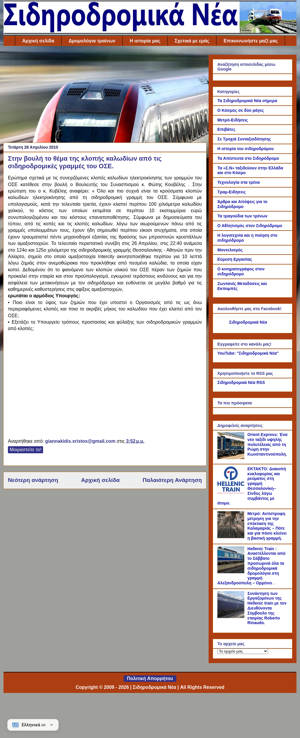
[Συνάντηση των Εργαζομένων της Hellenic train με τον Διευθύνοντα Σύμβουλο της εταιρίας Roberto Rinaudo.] (231, 616)
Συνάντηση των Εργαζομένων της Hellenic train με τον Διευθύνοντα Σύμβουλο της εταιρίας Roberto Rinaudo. (267, 608)
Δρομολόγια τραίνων (92, 40)
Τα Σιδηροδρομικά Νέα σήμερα (247, 100)
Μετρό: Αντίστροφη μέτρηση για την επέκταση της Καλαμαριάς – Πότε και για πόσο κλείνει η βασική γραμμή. (267, 525)
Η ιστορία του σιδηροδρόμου (245, 148)
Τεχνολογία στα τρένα (238, 182)
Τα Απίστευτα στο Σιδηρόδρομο (248, 158)
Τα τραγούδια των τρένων (242, 216)
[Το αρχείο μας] (242, 651)
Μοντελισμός (230, 250)
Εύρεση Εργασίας (234, 259)
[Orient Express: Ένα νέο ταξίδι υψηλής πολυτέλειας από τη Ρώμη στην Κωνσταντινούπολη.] (231, 457)
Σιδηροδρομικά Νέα (248, 322)
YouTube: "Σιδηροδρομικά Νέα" (248, 353)
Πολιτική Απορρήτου (150, 678)
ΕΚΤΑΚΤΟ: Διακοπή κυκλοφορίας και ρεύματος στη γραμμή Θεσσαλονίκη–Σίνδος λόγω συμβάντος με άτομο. (251, 486)
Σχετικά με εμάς (192, 40)
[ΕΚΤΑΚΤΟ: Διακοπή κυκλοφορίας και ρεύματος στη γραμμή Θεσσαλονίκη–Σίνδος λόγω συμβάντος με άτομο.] (231, 492)
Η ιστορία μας (145, 40)
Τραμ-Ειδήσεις (231, 192)
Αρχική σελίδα (38, 40)
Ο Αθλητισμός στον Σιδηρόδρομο (249, 225)
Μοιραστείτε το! (25, 449)
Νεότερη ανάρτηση (33, 480)
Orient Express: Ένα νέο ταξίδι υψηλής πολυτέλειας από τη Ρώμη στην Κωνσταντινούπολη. (268, 444)
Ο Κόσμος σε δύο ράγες (240, 110)
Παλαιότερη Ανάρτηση (172, 480)
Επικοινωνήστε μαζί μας (251, 40)
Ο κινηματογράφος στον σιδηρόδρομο (241, 271)
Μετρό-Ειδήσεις (232, 120)
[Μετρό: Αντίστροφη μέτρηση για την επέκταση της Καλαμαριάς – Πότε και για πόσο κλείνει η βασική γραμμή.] (231, 536)
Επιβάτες (226, 129)
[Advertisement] (105, 96)
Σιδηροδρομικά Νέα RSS (241, 382)
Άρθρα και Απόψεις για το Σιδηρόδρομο (242, 204)
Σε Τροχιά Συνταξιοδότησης (244, 139)
